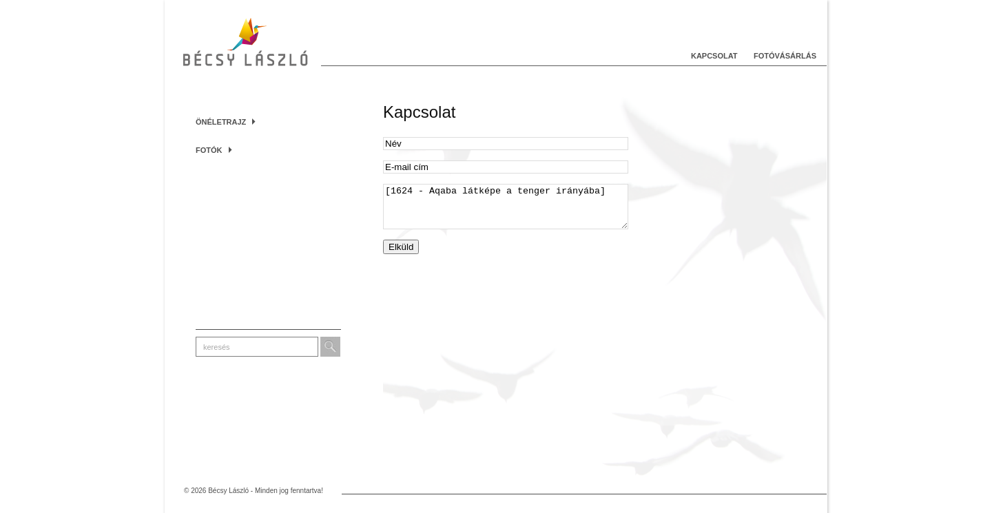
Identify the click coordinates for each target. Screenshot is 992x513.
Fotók (214, 150)
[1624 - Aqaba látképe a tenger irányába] (505, 211)
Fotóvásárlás (785, 56)
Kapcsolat (714, 56)
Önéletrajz (226, 122)
